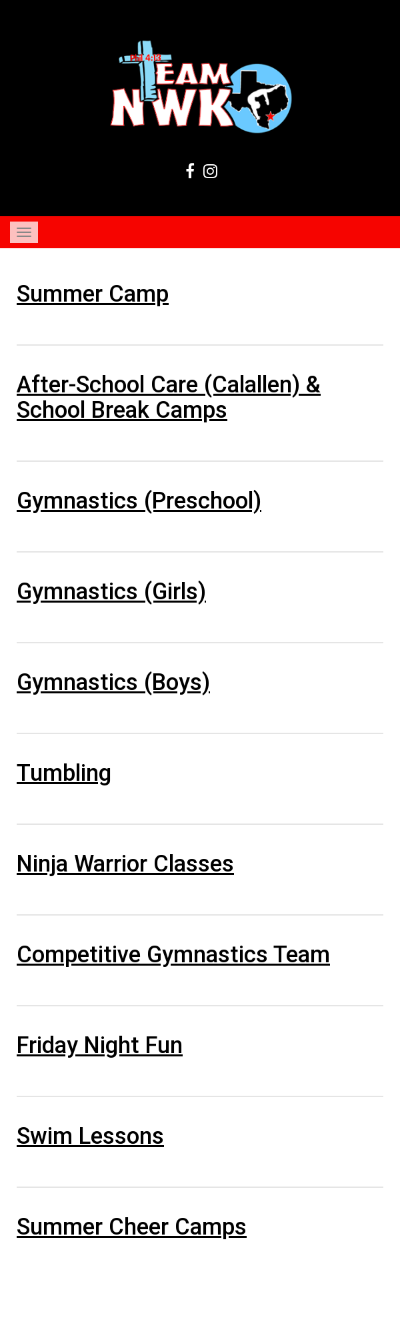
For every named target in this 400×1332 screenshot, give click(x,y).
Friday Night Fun (100, 1045)
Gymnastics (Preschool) (139, 500)
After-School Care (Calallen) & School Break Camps (169, 397)
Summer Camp (93, 293)
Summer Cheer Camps (132, 1226)
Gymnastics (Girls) (111, 591)
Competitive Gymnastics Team (173, 954)
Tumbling (64, 772)
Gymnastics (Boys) (113, 682)
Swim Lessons (90, 1135)
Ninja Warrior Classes (125, 863)
